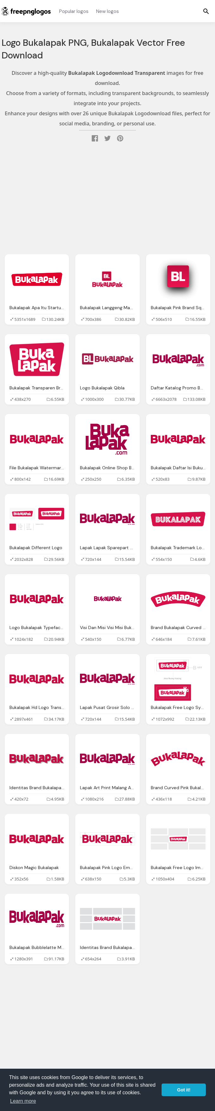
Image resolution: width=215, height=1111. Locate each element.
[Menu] (206, 11)
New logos (107, 11)
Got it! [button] (183, 1089)
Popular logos (74, 11)
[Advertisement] (107, 199)
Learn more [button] (23, 1101)
